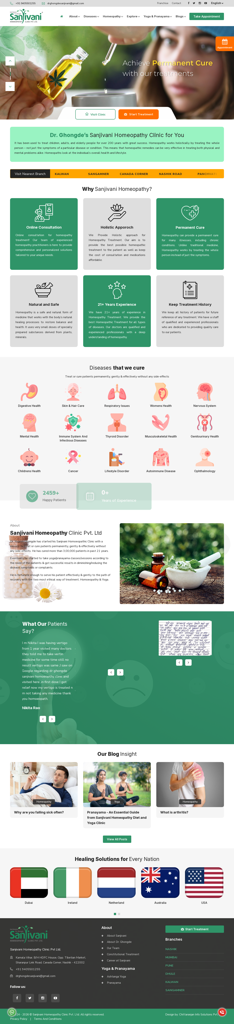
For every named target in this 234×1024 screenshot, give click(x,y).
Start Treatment (138, 114)
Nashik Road (178, 174)
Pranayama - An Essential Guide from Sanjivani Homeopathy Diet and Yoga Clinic (117, 817)
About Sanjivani (116, 936)
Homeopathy (112, 16)
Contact (176, 3)
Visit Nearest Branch (30, 174)
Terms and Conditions (48, 1019)
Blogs (180, 16)
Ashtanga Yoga (116, 976)
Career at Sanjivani (118, 960)
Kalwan (70, 174)
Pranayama (114, 983)
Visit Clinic (95, 115)
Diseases (90, 16)
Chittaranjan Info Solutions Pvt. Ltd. (201, 1014)
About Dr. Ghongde (119, 942)
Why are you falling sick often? (39, 812)
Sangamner (107, 174)
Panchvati (215, 174)
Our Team (113, 948)
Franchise (162, 3)
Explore (132, 16)
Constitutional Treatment (123, 954)
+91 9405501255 (25, 3)
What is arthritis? (174, 812)
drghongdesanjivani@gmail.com (65, 3)
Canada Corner (142, 174)
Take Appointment (206, 16)
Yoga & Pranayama (156, 16)
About (73, 16)
